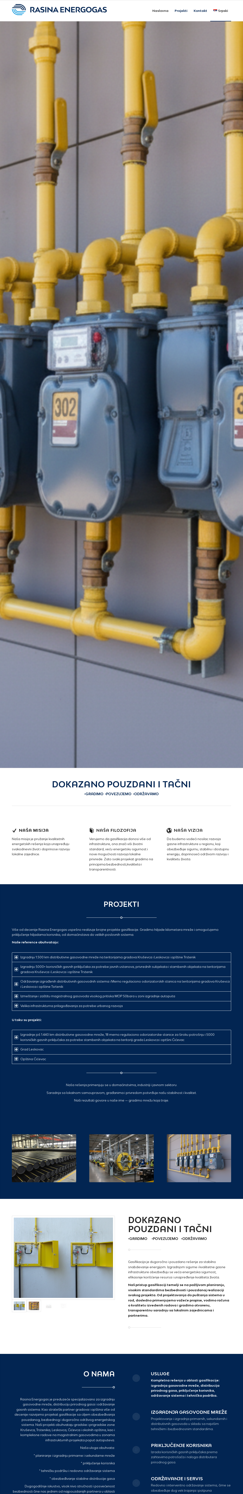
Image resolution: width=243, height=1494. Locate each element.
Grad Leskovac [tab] (29, 1049)
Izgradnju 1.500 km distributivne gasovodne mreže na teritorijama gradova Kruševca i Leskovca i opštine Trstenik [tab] (105, 957)
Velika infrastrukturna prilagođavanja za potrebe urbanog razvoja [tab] (68, 1006)
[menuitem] (160, 10)
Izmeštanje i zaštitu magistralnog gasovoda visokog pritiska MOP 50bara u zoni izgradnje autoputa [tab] (94, 996)
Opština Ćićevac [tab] (30, 1059)
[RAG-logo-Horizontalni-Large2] (59, 10)
